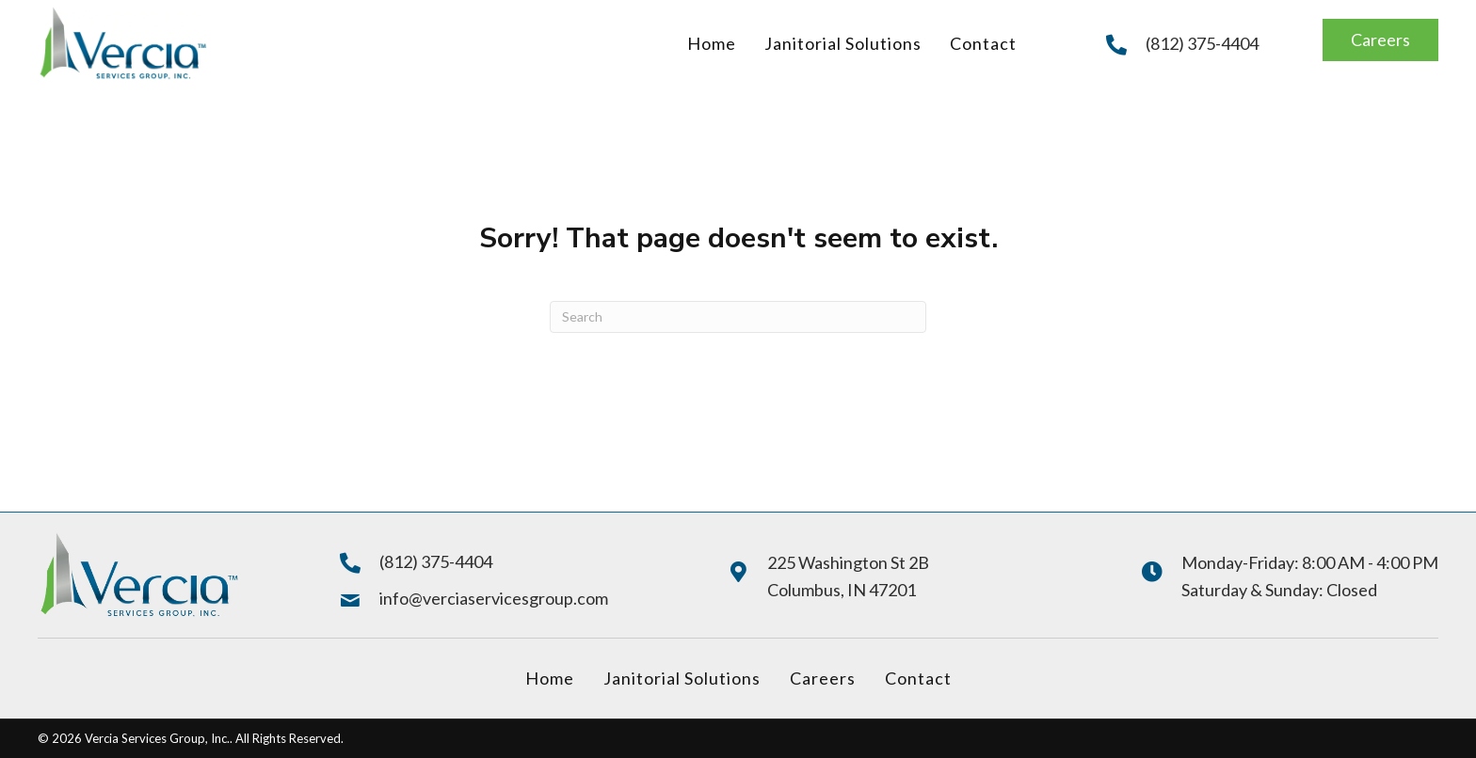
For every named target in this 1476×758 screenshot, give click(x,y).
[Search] (738, 317)
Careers (823, 678)
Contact (918, 678)
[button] (1380, 40)
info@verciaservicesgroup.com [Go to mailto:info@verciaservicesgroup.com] (493, 598)
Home (549, 678)
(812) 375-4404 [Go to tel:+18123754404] (1202, 43)
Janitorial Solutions (682, 678)
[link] (711, 44)
